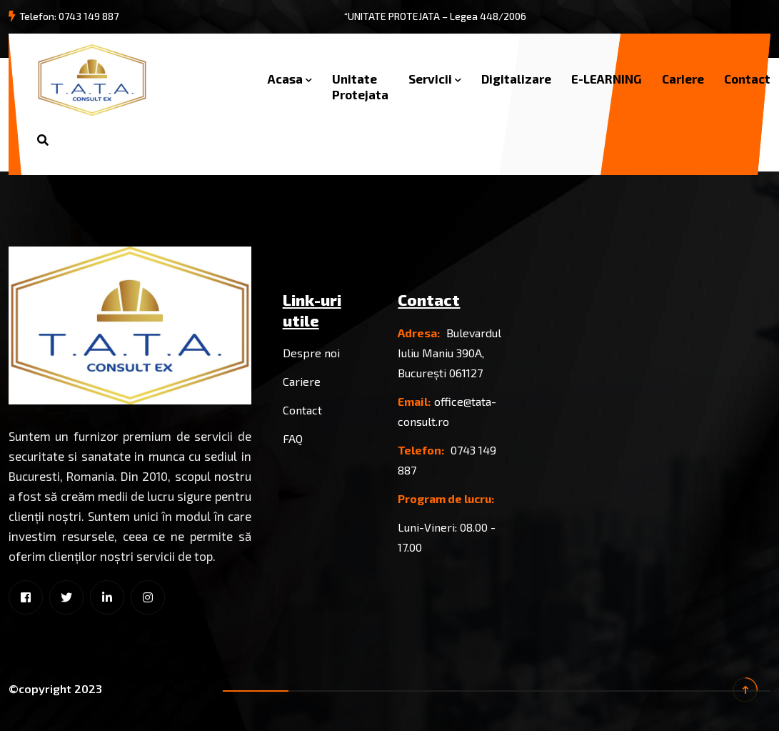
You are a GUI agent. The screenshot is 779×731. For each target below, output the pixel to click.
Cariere (683, 78)
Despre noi (311, 352)
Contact (747, 78)
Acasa (285, 78)
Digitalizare (516, 78)
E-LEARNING (606, 78)
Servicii (430, 78)
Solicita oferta (180, 140)
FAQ (293, 438)
